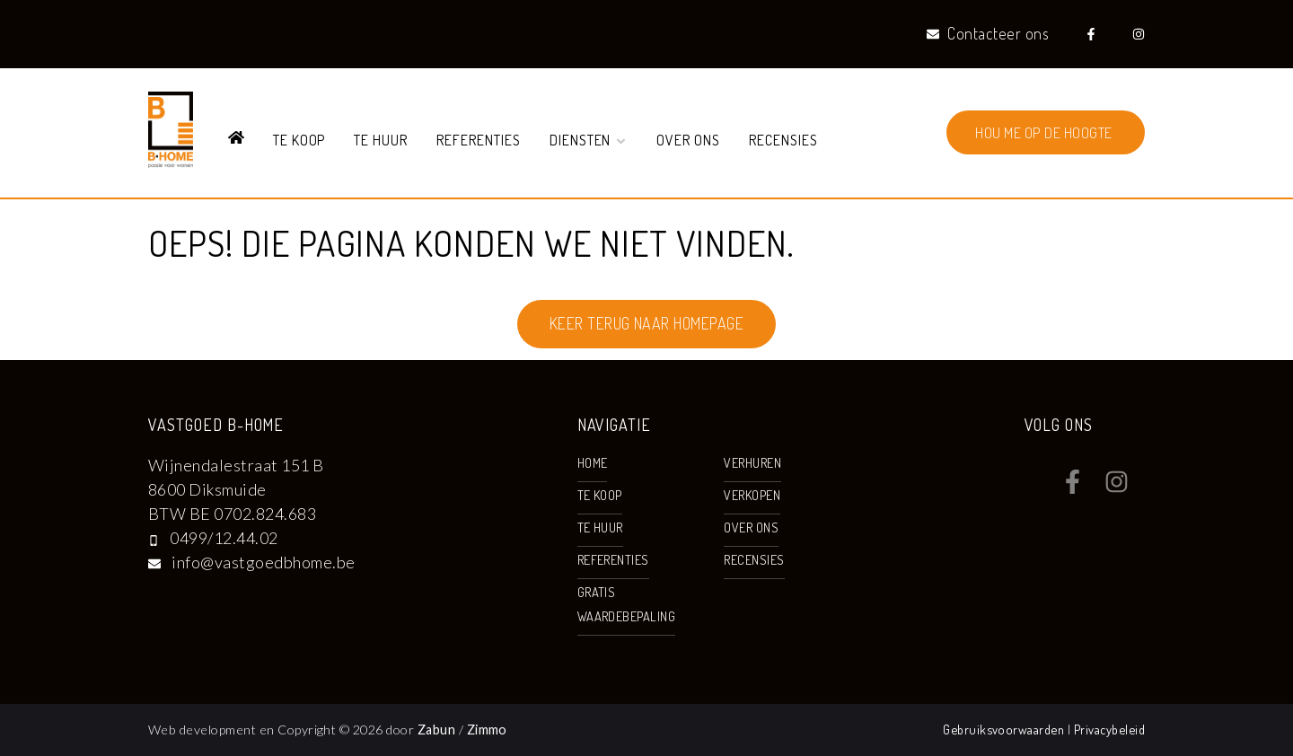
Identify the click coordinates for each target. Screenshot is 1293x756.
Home (592, 462)
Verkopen (752, 495)
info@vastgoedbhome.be (263, 562)
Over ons (688, 140)
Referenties (478, 140)
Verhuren (752, 462)
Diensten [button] (589, 140)
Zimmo (487, 729)
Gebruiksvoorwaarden (1005, 729)
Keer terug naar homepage (647, 323)
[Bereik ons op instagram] (1116, 487)
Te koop (299, 140)
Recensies (783, 140)
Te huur (381, 140)
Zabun (436, 729)
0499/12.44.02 (223, 538)
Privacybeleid (1109, 729)
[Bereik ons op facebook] (1072, 487)
